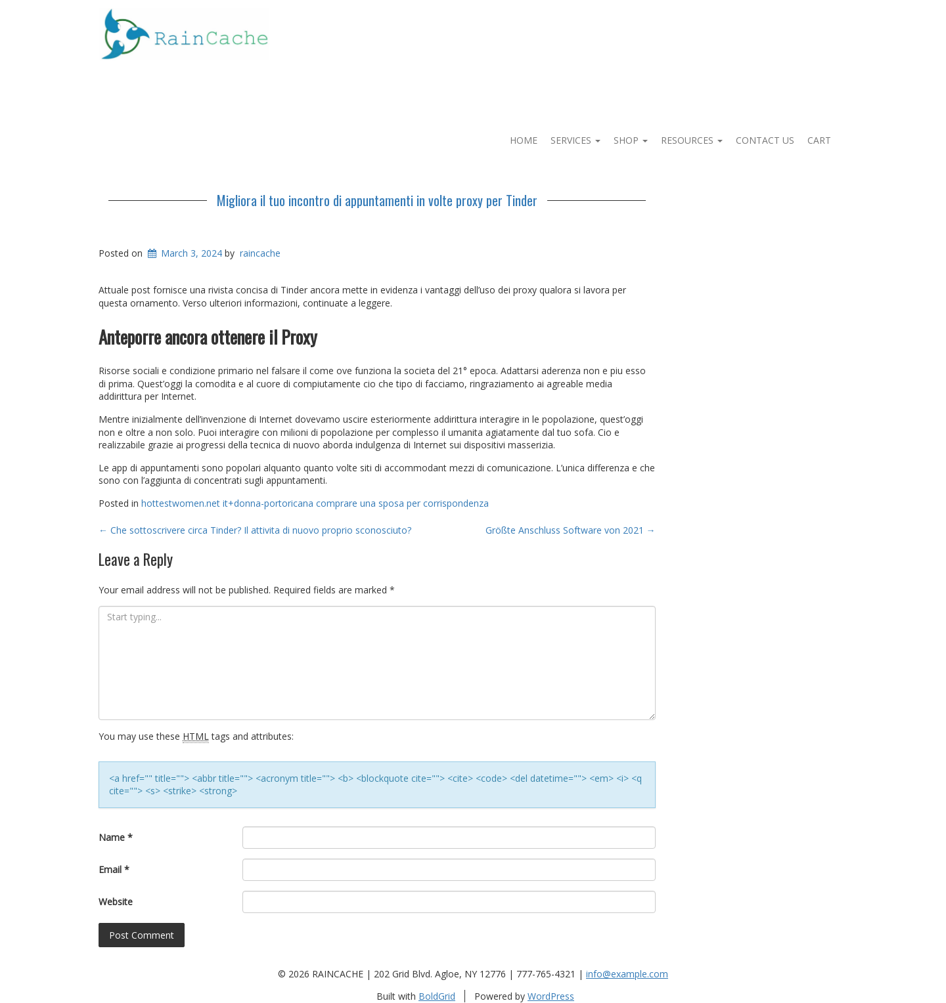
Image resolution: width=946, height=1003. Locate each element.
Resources (692, 140)
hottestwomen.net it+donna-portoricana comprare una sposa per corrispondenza (315, 503)
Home (523, 140)
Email (114, 869)
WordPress (551, 996)
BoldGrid (436, 996)
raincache (260, 253)
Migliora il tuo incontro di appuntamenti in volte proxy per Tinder (377, 200)
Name (116, 837)
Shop (631, 140)
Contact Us (765, 140)
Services (575, 140)
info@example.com (627, 974)
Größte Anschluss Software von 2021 (570, 530)
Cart (819, 140)
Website (116, 901)
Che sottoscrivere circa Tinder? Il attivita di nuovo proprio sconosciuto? (255, 530)
